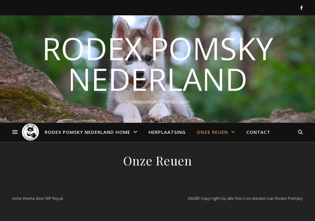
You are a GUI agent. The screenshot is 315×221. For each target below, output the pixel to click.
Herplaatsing (167, 132)
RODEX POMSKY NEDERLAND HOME (87, 132)
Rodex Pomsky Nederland (157, 63)
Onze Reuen (212, 132)
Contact (258, 132)
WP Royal (54, 198)
